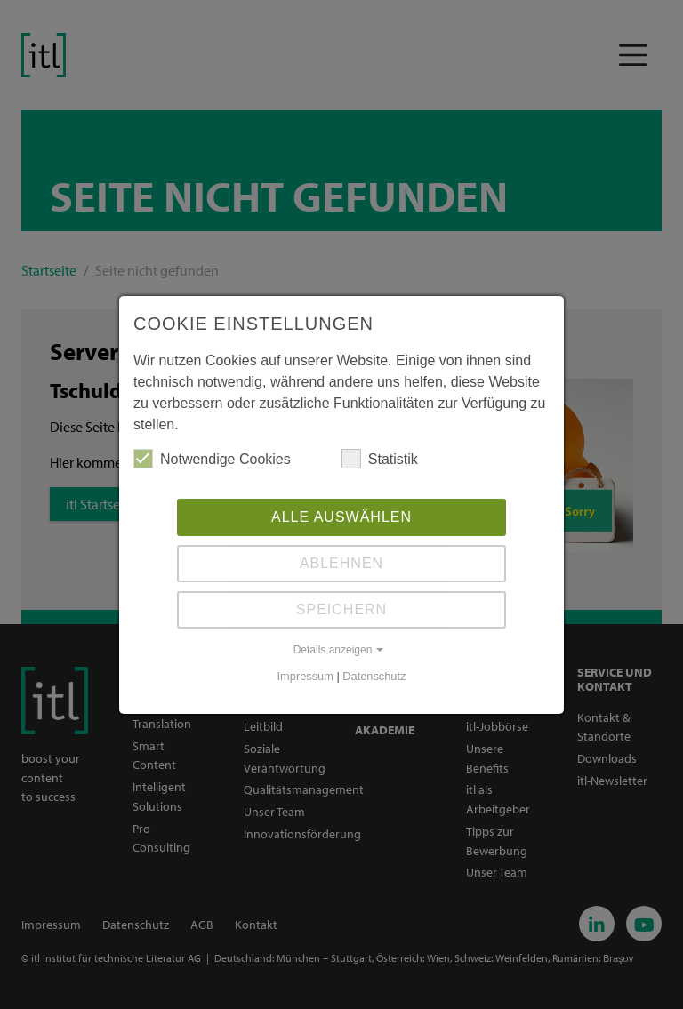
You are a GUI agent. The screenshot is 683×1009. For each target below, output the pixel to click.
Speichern (341, 609)
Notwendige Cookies (212, 458)
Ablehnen (341, 563)
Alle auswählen (341, 517)
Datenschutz (374, 676)
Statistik (380, 458)
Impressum (305, 676)
